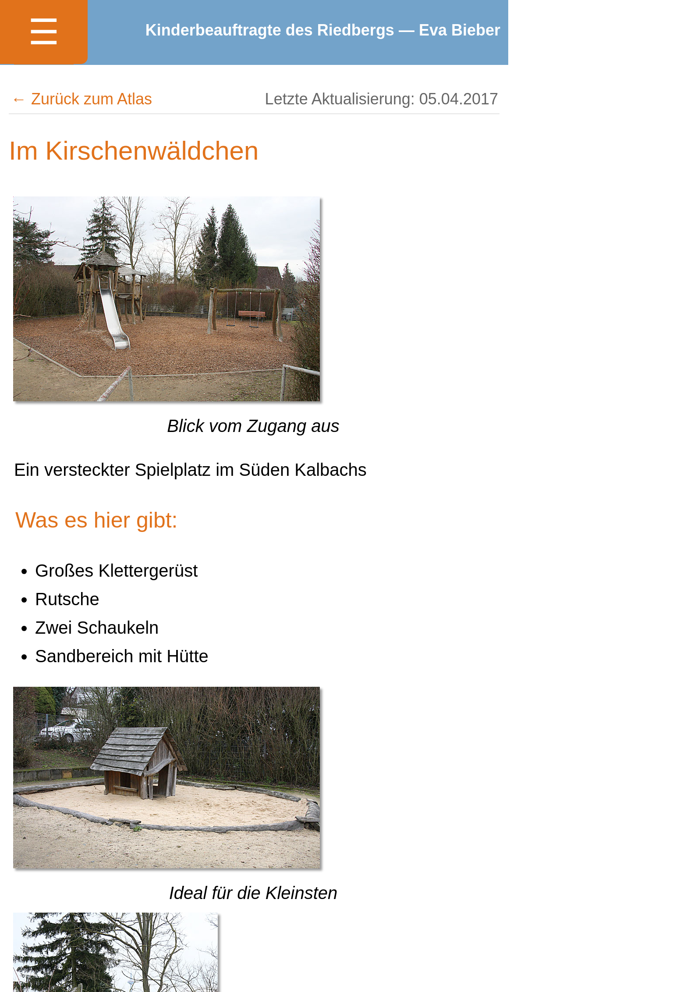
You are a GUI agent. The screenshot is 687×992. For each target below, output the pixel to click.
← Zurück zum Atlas (81, 99)
